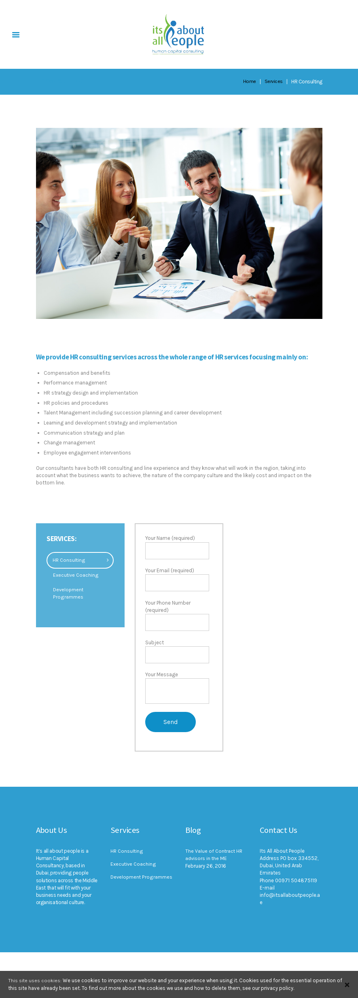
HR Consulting (69, 560)
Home (249, 82)
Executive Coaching (76, 575)
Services (273, 82)
